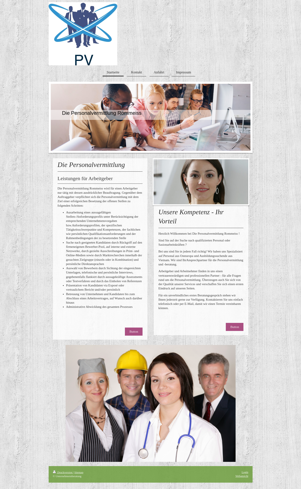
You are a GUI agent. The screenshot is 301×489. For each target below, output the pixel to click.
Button (133, 331)
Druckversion (63, 472)
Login (245, 472)
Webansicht (241, 476)
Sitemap (78, 472)
